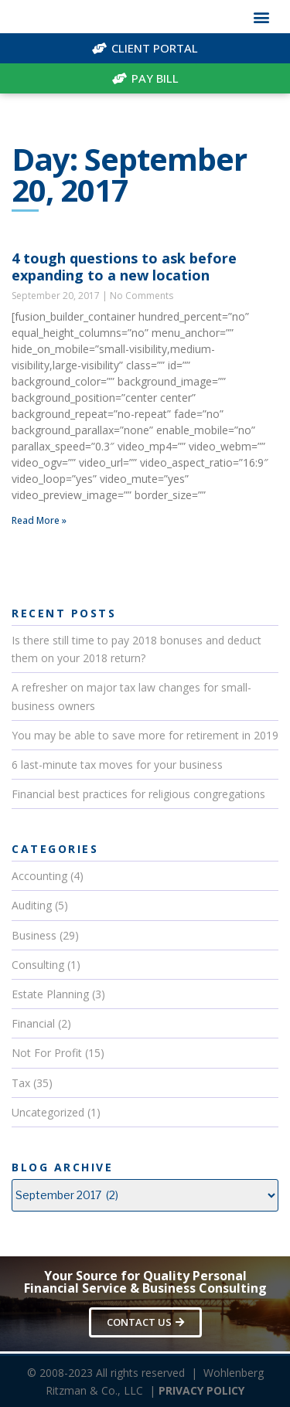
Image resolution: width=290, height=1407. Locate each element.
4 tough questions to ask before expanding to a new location (124, 266)
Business (34, 935)
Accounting (39, 875)
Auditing (32, 905)
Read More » (39, 520)
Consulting (38, 964)
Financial (33, 1023)
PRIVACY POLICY (201, 1390)
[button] (261, 16)
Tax (21, 1083)
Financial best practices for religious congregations (138, 794)
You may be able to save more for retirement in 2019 (145, 735)
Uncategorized (48, 1112)
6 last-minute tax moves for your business (117, 764)
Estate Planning (50, 994)
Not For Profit (47, 1052)
